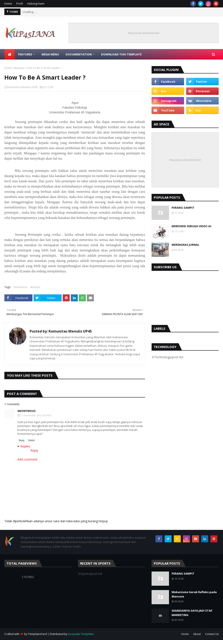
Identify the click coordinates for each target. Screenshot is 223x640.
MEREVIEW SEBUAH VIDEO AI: (192, 226)
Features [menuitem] (25, 54)
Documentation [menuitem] (79, 54)
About (197, 634)
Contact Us (212, 634)
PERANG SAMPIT (183, 208)
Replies (25, 446)
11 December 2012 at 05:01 (35, 415)
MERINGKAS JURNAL (185, 245)
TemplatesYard (37, 634)
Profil (19, 3)
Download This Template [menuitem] (121, 54)
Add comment (27, 459)
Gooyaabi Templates (81, 634)
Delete (31, 440)
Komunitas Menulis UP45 (22, 87)
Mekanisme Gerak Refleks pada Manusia (194, 594)
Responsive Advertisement (143, 33)
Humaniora (20, 287)
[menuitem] (9, 54)
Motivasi (19, 68)
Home (8, 3)
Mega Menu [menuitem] (50, 54)
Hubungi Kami (35, 3)
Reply (21, 440)
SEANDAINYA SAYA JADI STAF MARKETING (192, 613)
